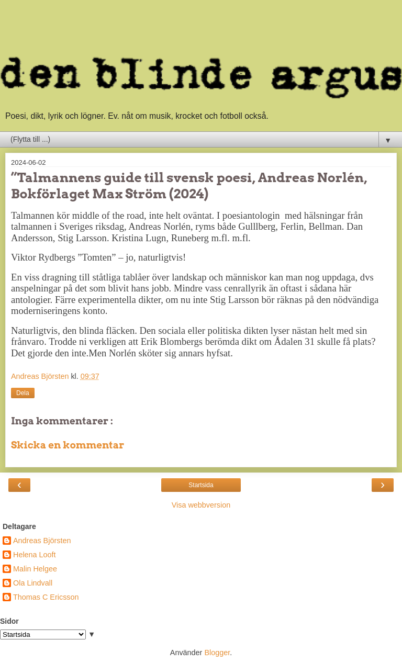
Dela (22, 393)
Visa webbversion (201, 505)
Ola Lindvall (32, 583)
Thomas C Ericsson (46, 597)
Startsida (200, 485)
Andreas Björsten (42, 540)
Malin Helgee (35, 569)
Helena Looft (34, 554)
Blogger (217, 652)
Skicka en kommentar (67, 445)
